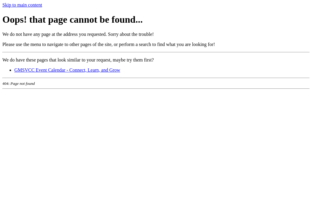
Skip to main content (22, 4)
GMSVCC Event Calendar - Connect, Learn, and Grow (67, 70)
